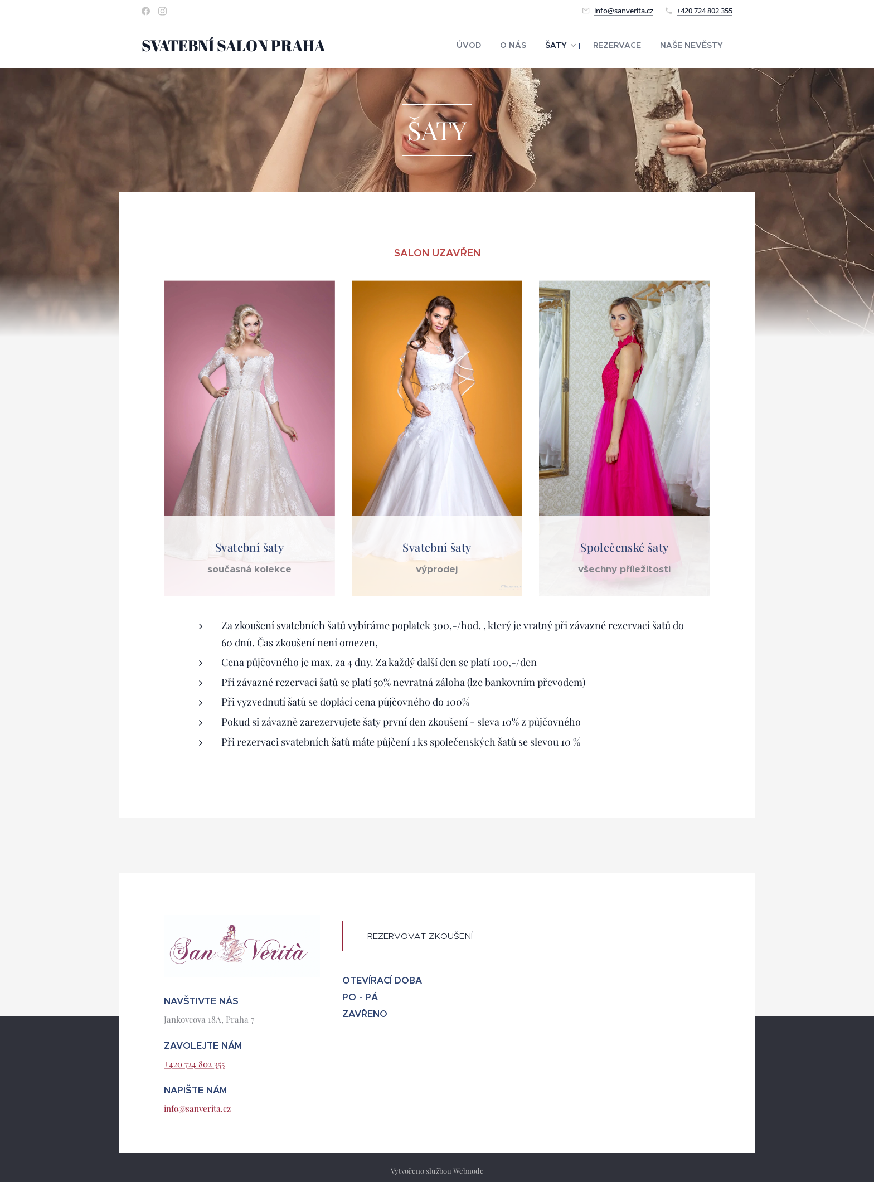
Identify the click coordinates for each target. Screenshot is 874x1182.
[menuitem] (492, 45)
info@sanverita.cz (623, 11)
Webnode (468, 1170)
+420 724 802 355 (704, 11)
